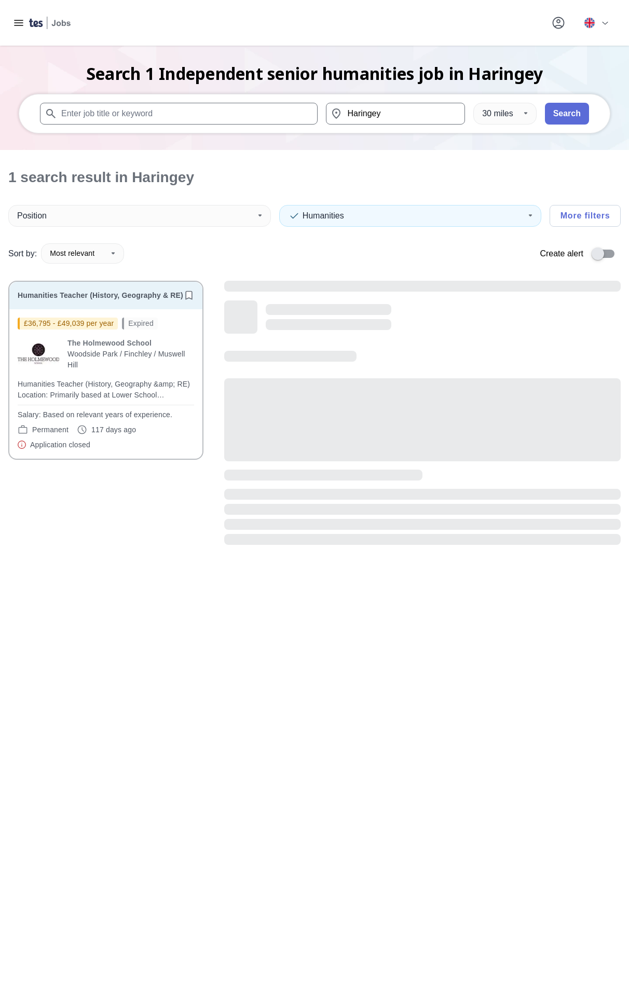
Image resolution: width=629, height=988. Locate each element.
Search (567, 113)
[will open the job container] (106, 384)
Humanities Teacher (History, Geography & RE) (100, 295)
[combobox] (179, 114)
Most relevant (82, 253)
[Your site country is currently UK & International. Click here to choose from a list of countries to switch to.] (596, 22)
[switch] (606, 254)
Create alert (561, 253)
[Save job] (189, 295)
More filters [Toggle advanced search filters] (585, 215)
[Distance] (504, 114)
